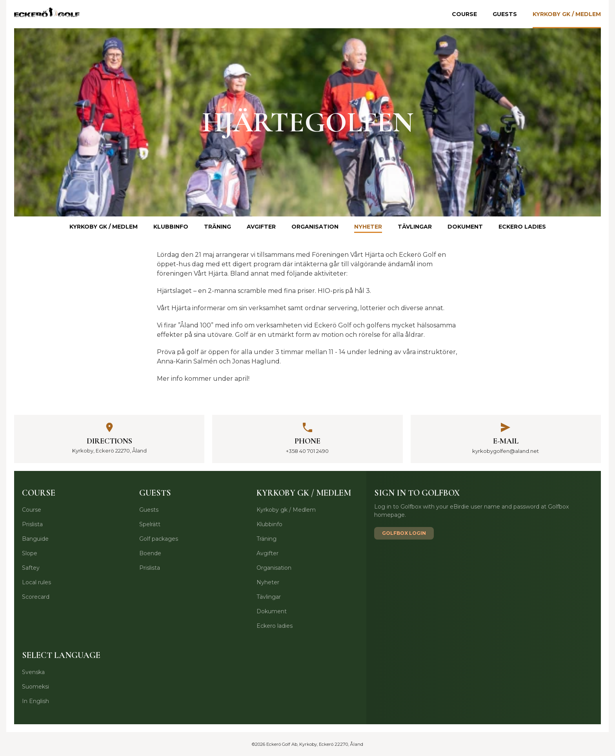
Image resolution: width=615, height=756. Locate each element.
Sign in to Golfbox (417, 493)
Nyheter (368, 226)
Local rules (36, 582)
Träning (217, 226)
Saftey (31, 567)
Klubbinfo (170, 226)
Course (464, 14)
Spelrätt (149, 524)
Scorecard (35, 596)
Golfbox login (404, 533)
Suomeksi (35, 686)
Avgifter (261, 226)
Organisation (314, 226)
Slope (29, 553)
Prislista (32, 524)
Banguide (35, 538)
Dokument (465, 226)
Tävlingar (415, 226)
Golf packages (158, 538)
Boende (150, 553)
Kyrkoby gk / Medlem (567, 14)
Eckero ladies (522, 226)
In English (35, 701)
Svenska (33, 672)
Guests (505, 14)
